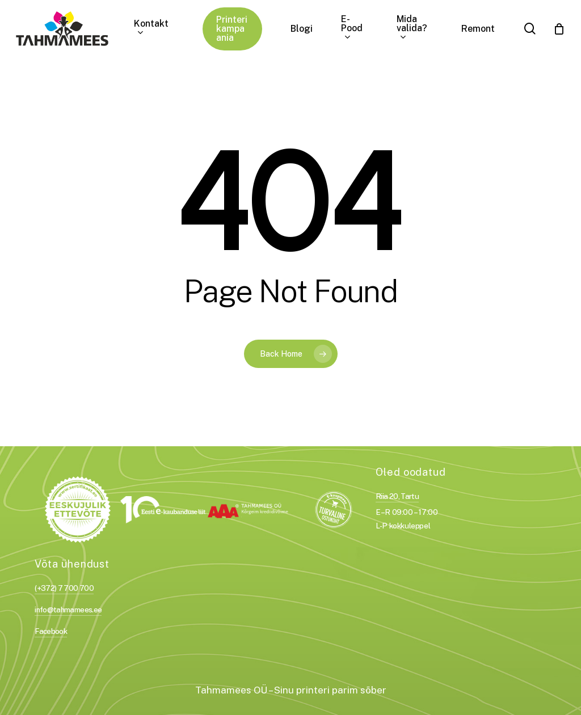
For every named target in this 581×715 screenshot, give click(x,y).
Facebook (51, 631)
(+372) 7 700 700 (64, 588)
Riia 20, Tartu (397, 496)
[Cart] (559, 29)
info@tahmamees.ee (68, 609)
